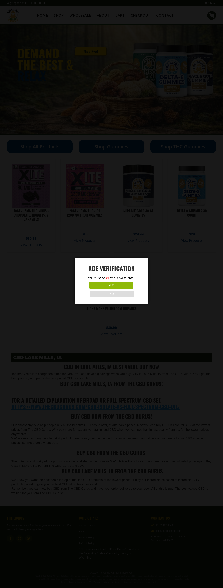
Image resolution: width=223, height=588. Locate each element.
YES (96, 289)
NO (127, 289)
